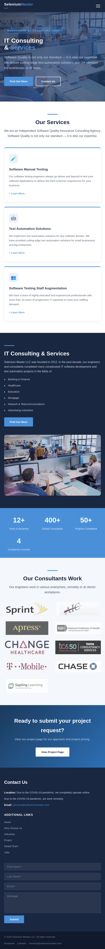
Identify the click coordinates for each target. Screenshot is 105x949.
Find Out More (19, 81)
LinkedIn (21, 943)
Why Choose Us (13, 828)
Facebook (9, 943)
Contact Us (48, 81)
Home (7, 822)
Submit (14, 919)
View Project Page (52, 752)
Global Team (11, 846)
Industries (9, 834)
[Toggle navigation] (98, 6)
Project (8, 840)
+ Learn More (17, 196)
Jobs (6, 852)
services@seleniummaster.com (31, 804)
